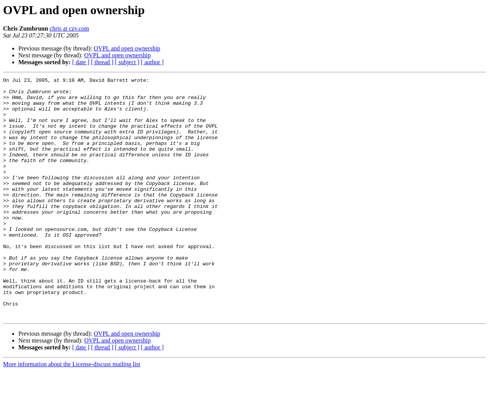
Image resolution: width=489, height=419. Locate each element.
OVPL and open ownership (127, 48)
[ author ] (152, 62)
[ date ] (80, 62)
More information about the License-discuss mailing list (71, 412)
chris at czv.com (69, 28)
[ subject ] (127, 62)
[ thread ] (102, 62)
